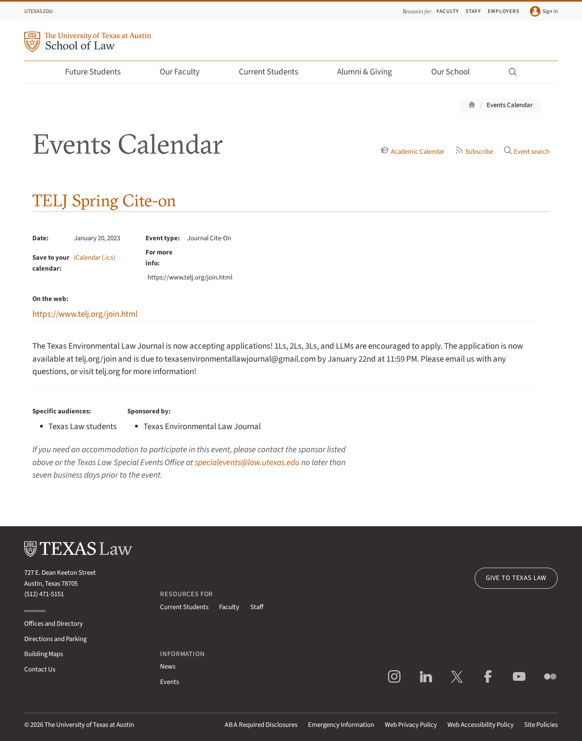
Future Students (98, 72)
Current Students (274, 72)
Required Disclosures (261, 725)
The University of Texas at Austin (89, 725)
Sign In (544, 11)
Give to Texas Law (516, 578)
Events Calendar (510, 105)
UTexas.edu (38, 11)
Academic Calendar (412, 152)
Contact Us (39, 669)
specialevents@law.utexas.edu (247, 462)
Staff (473, 11)
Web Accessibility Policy (480, 725)
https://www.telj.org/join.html (84, 314)
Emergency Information (341, 725)
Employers (503, 11)
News (167, 666)
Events (169, 682)
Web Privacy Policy (411, 725)
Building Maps (43, 654)
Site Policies (541, 725)
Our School (456, 72)
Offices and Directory (53, 624)
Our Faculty (185, 72)
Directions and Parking (55, 639)
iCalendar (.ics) (94, 258)
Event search (527, 152)
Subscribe (474, 152)
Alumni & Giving (370, 72)
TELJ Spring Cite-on (104, 200)
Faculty (447, 11)
